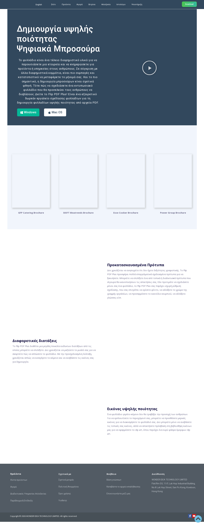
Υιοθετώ (62, 507)
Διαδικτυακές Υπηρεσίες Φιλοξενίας (28, 501)
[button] (149, 71)
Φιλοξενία (105, 4)
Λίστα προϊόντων (18, 487)
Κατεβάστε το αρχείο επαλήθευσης (123, 494)
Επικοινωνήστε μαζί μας (118, 501)
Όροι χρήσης (64, 501)
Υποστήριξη (137, 4)
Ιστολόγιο (121, 4)
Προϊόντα (66, 4)
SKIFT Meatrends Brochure (78, 219)
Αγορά (80, 4)
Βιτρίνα (92, 4)
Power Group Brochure (173, 219)
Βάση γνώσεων (114, 487)
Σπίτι (53, 4)
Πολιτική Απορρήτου (68, 494)
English (39, 4)
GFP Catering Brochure (31, 219)
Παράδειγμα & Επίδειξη (21, 508)
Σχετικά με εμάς (66, 487)
